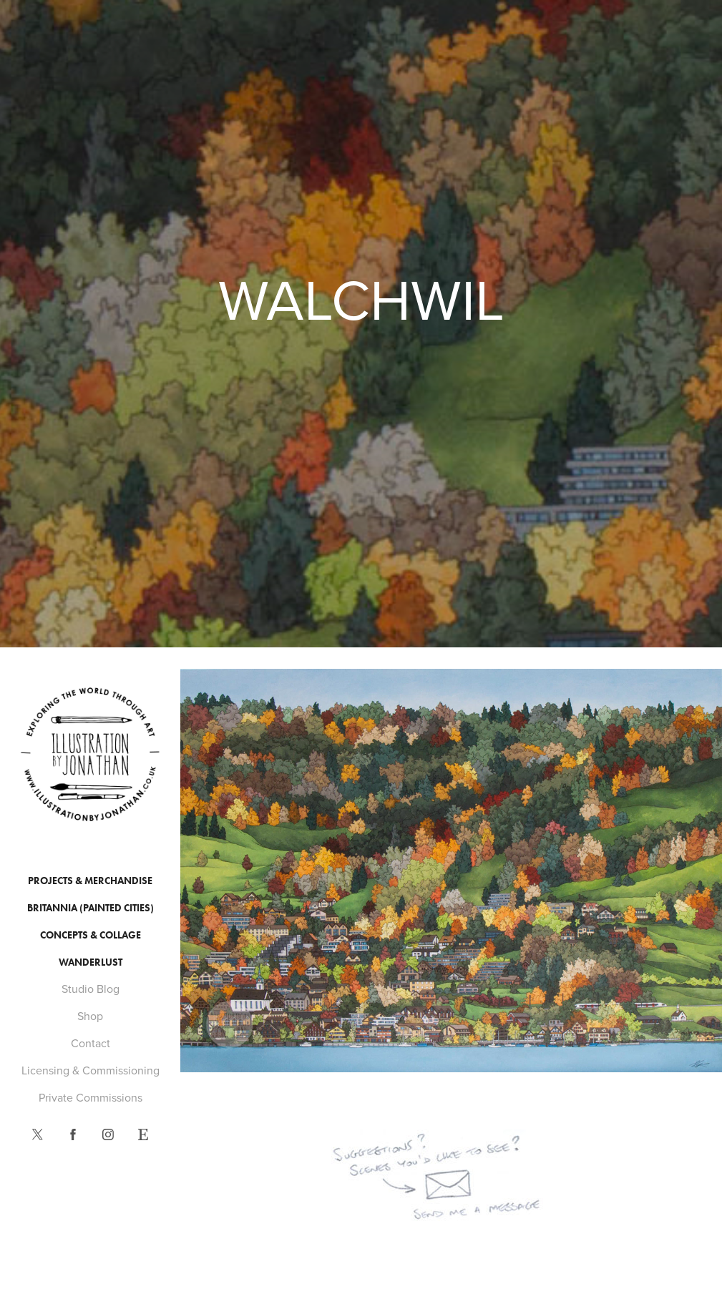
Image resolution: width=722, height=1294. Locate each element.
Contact (90, 1043)
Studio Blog (90, 988)
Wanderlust (90, 962)
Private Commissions (90, 1097)
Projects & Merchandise (90, 881)
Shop (90, 1016)
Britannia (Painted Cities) (90, 908)
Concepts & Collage (90, 935)
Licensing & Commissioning (90, 1070)
